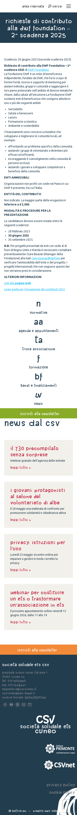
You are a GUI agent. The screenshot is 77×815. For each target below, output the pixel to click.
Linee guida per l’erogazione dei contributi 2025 (34, 289)
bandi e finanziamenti (39, 385)
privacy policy (61, 785)
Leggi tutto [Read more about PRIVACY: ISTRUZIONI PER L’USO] (20, 569)
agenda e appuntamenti (39, 330)
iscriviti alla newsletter (40, 413)
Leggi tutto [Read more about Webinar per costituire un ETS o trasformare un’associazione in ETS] (20, 622)
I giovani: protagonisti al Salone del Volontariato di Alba (37, 496)
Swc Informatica (56, 810)
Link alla (17, 283)
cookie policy (62, 792)
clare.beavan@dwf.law (45, 258)
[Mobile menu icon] (68, 6)
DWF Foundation (38, 69)
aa (38, 321)
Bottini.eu (19, 810)
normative (38, 312)
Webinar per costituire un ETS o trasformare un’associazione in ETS (37, 598)
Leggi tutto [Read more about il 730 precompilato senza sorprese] (20, 467)
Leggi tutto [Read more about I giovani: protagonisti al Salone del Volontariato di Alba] (20, 519)
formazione (38, 367)
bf (38, 376)
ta (38, 340)
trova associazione (38, 349)
